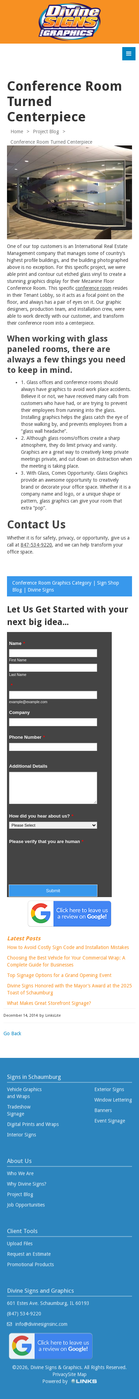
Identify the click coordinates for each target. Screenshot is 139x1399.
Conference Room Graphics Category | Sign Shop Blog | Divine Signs (65, 586)
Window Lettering (113, 1096)
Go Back (12, 1033)
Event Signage (109, 1117)
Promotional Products (30, 1261)
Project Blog (46, 131)
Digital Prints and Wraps (33, 1121)
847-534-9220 (36, 545)
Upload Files (19, 1240)
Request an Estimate (29, 1251)
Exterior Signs (109, 1086)
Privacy (60, 1371)
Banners (103, 1107)
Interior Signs (21, 1131)
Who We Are (20, 1170)
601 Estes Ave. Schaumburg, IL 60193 (48, 1300)
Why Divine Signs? (26, 1180)
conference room (93, 288)
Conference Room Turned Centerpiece (51, 142)
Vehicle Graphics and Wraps (24, 1089)
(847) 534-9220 (24, 1310)
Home (16, 131)
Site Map (77, 1371)
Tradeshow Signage (18, 1107)
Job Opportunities (26, 1201)
